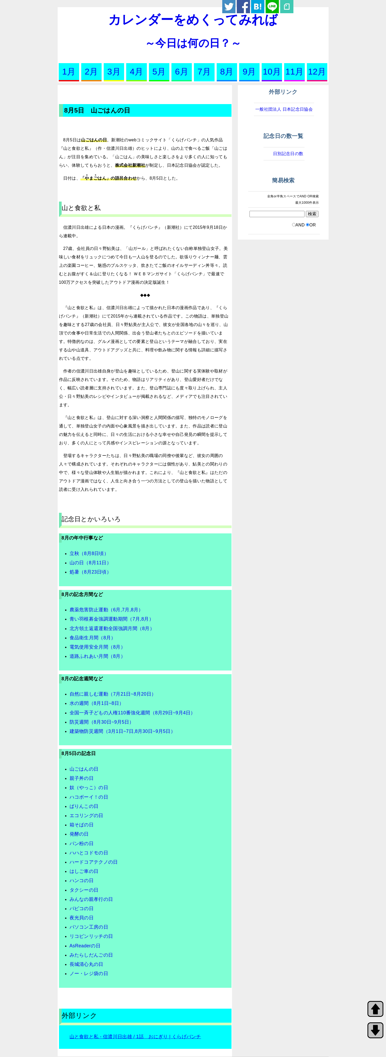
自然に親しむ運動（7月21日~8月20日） (113, 694)
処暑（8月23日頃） (91, 572)
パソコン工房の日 (89, 927)
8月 (226, 71)
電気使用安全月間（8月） (98, 647)
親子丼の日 (82, 778)
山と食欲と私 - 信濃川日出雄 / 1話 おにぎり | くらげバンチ (135, 1036)
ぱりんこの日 (84, 806)
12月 (317, 71)
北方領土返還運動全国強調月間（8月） (112, 628)
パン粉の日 (82, 843)
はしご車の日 (84, 871)
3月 (114, 71)
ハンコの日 (82, 880)
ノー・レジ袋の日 (89, 973)
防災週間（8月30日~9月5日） (102, 722)
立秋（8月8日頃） (89, 553)
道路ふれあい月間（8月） (98, 656)
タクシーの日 (84, 890)
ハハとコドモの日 (89, 852)
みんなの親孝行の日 (91, 899)
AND (300, 225)
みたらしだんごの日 (91, 955)
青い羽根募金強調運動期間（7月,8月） (112, 619)
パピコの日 (82, 908)
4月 (136, 71)
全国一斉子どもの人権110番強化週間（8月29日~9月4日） (133, 712)
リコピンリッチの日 (91, 936)
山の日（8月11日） (91, 562)
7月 (204, 71)
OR (312, 225)
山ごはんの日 (84, 769)
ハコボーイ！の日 (89, 797)
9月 (249, 71)
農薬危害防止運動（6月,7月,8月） (106, 609)
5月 (159, 71)
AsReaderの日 (85, 945)
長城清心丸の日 (86, 964)
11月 (294, 71)
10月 (272, 71)
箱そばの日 (82, 824)
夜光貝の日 (82, 917)
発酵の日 (79, 834)
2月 (91, 71)
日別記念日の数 (288, 153)
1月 (68, 71)
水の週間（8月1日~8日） (97, 703)
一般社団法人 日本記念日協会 (284, 109)
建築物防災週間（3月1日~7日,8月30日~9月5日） (122, 731)
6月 (181, 71)
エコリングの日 (86, 815)
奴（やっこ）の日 (89, 787)
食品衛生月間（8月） (93, 637)
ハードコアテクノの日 (94, 862)
